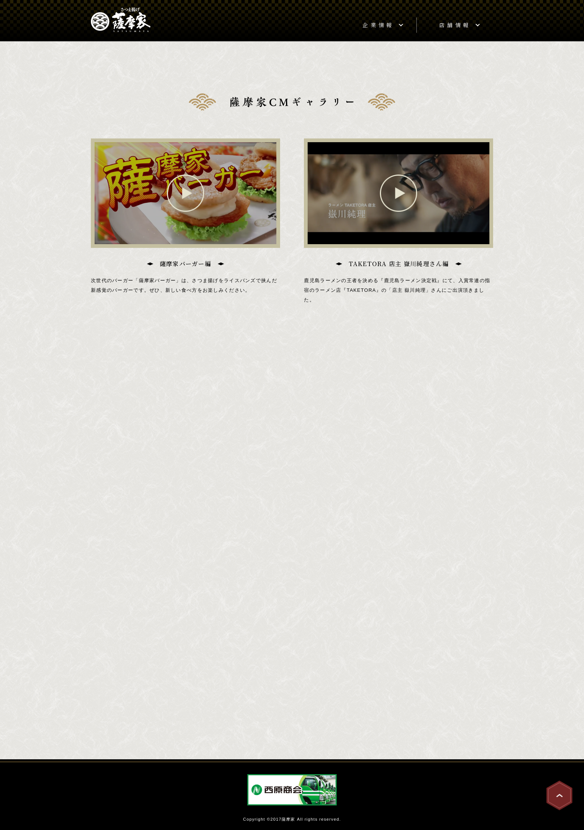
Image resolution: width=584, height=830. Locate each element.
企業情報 (378, 25)
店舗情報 (455, 25)
